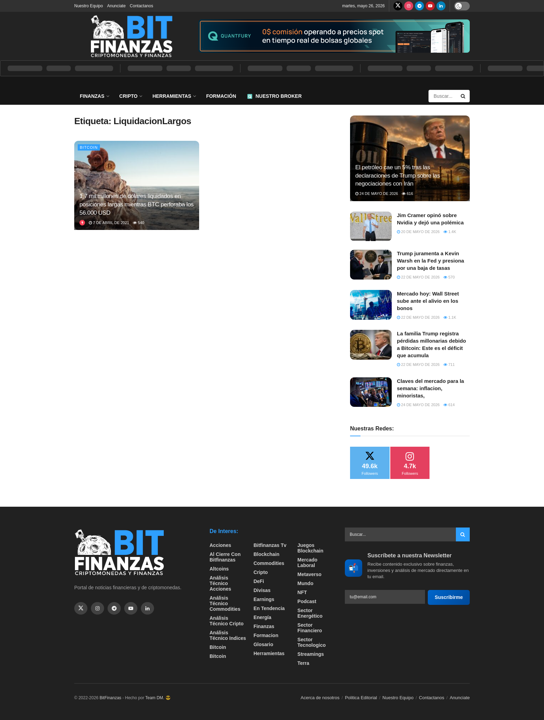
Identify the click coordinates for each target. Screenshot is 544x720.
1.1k (449, 317)
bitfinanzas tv (270, 545)
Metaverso (309, 574)
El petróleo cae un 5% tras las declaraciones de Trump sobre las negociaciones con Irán (397, 175)
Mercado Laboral (307, 562)
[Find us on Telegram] (419, 6)
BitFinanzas (110, 697)
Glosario (263, 644)
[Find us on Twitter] (397, 6)
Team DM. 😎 (158, 697)
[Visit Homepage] (131, 36)
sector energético (309, 613)
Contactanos (141, 5)
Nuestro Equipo (88, 5)
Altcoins (219, 569)
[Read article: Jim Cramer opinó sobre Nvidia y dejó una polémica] (371, 226)
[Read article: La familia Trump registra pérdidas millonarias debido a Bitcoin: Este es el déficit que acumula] (371, 345)
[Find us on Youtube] (430, 6)
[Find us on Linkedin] (147, 608)
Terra (303, 663)
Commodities (269, 563)
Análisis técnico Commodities (225, 603)
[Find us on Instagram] (408, 6)
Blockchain (267, 554)
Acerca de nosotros (320, 697)
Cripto (128, 96)
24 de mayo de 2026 (376, 193)
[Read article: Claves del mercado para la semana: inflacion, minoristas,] (371, 392)
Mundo (305, 583)
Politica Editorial (361, 697)
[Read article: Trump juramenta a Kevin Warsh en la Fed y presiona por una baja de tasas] (371, 265)
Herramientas (171, 96)
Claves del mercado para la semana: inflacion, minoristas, (430, 388)
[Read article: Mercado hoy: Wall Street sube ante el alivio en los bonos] (371, 305)
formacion (266, 635)
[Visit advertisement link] (334, 36)
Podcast (306, 601)
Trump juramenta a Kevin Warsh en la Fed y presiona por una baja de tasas (430, 260)
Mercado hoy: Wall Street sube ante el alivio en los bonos (428, 301)
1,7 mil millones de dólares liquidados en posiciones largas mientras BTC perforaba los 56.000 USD (136, 204)
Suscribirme (449, 597)
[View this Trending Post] (82, 223)
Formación (221, 96)
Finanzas (92, 96)
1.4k (449, 232)
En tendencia (269, 608)
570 (448, 277)
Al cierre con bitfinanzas (225, 557)
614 (448, 405)
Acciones (220, 545)
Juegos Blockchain (310, 548)
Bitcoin (89, 147)
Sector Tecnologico (311, 642)
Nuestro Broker (274, 96)
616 (407, 193)
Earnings (264, 599)
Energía (262, 617)
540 (138, 223)
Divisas (262, 590)
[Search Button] (463, 96)
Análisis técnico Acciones (220, 583)
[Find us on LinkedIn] (440, 6)
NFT (302, 592)
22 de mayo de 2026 (418, 277)
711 (448, 364)
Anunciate (116, 5)
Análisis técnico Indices (228, 635)
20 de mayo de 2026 (418, 232)
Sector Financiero (309, 627)
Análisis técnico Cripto (227, 620)
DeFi (259, 581)
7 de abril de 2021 (109, 223)
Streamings (310, 654)
